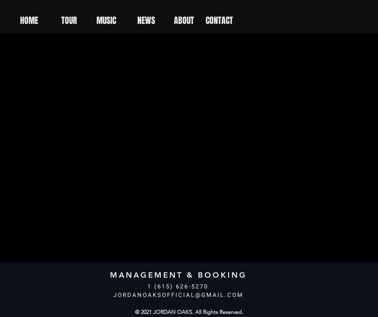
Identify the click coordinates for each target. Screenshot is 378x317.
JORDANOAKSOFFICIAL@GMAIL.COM (178, 295)
